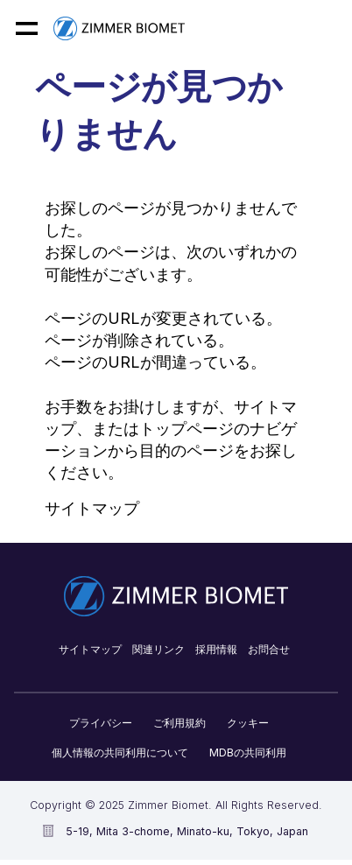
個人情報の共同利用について (120, 752)
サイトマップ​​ (90, 649)
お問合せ (269, 649)
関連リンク (158, 649)
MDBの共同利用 (247, 752)
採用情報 (216, 649)
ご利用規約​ (179, 722)
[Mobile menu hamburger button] (27, 28)
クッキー (248, 722)
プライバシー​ (100, 722)
